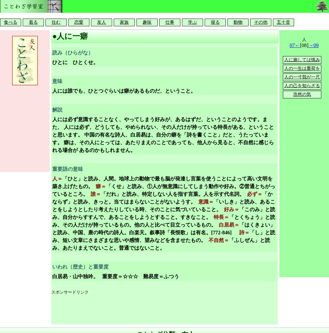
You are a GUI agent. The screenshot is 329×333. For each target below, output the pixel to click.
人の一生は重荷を (302, 68)
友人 (101, 22)
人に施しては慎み (302, 59)
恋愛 (78, 22)
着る (33, 22)
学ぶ (192, 22)
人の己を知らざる (302, 85)
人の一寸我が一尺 (302, 77)
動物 (238, 22)
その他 (260, 22)
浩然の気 (302, 94)
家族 (124, 22)
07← (295, 45)
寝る (215, 22)
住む (56, 22)
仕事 (169, 22)
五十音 (283, 22)
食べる (10, 22)
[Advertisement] (167, 310)
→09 (313, 45)
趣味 (147, 22)
